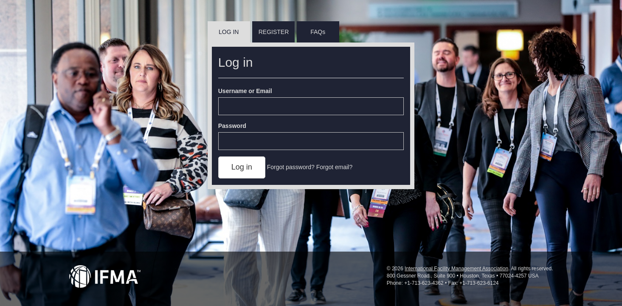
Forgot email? (334, 167)
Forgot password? (291, 167)
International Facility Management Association (456, 269)
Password (232, 125)
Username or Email (245, 91)
